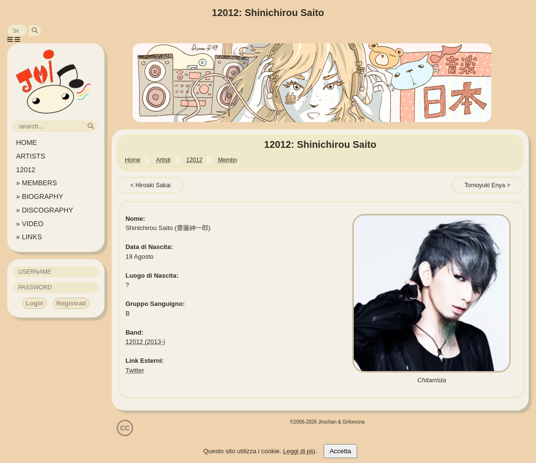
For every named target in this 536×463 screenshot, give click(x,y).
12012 (25, 170)
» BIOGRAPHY (39, 196)
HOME (26, 142)
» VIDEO (29, 224)
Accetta (340, 451)
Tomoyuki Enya (485, 185)
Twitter (134, 370)
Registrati (71, 303)
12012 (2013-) (145, 341)
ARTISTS (30, 156)
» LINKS (29, 237)
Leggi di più (299, 451)
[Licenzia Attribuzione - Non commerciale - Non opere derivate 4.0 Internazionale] (125, 432)
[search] (35, 30)
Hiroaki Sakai (153, 185)
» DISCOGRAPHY (44, 210)
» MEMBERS (36, 183)
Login (34, 303)
